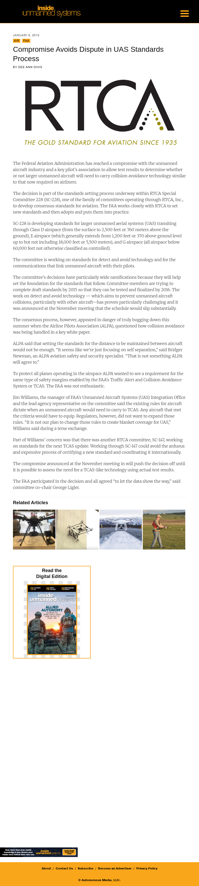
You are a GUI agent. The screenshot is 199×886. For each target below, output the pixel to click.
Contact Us (64, 868)
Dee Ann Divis (30, 67)
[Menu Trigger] (184, 12)
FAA (26, 41)
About (46, 868)
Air (16, 41)
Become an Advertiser (115, 868)
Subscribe (85, 868)
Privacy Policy (147, 868)
